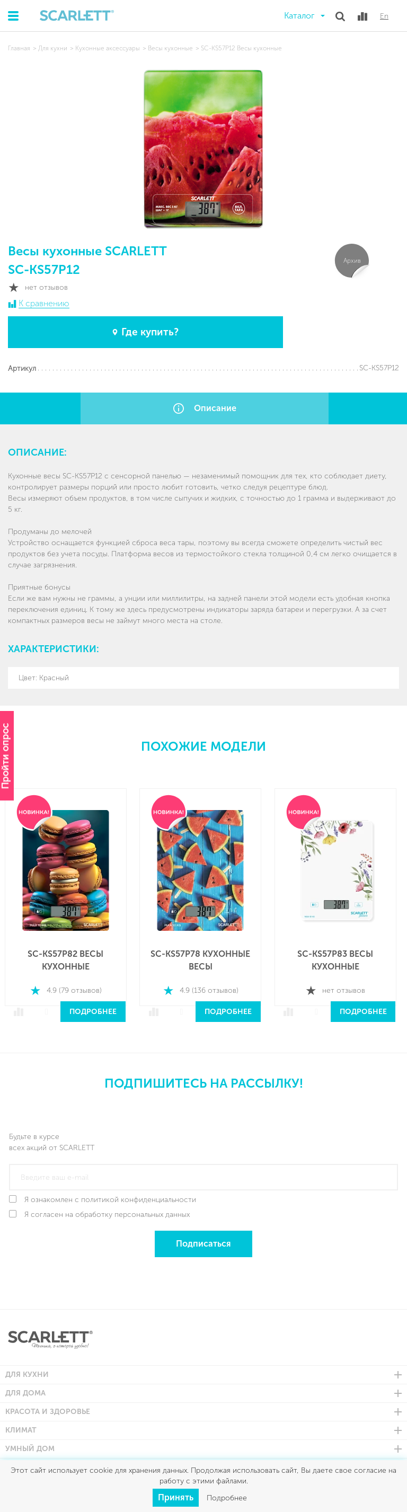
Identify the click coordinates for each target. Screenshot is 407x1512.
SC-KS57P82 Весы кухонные (69, 956)
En (384, 16)
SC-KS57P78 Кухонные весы (204, 956)
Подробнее (96, 1007)
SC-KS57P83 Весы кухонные (340, 956)
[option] (69, 901)
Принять (175, 1497)
